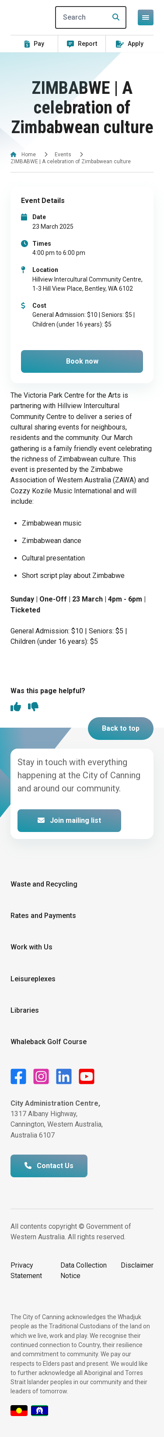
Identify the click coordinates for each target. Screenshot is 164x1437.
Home (28, 154)
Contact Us (48, 1166)
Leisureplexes (33, 979)
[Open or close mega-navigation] (146, 17)
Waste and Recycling (43, 884)
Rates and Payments (43, 915)
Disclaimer (137, 1265)
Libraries (24, 1010)
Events (63, 154)
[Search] (91, 17)
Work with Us (31, 947)
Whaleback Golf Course (48, 1042)
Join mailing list (69, 820)
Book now (82, 361)
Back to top (121, 728)
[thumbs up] (15, 707)
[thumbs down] (33, 707)
